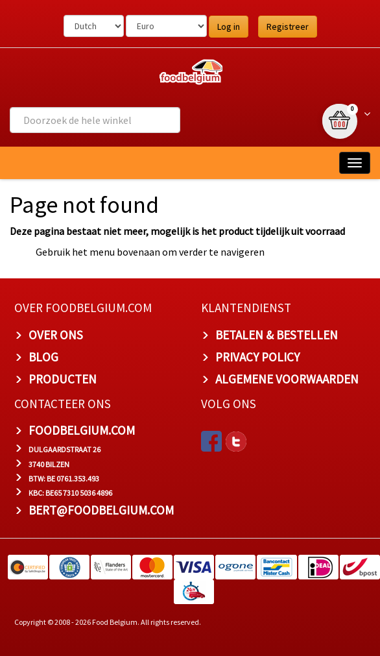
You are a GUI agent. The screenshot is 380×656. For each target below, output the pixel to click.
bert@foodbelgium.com (101, 510)
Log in (228, 26)
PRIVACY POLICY (257, 357)
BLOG (43, 357)
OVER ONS (56, 335)
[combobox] (95, 120)
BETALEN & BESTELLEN (276, 335)
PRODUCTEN (63, 379)
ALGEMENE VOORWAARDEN (287, 379)
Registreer (288, 26)
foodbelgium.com (82, 430)
